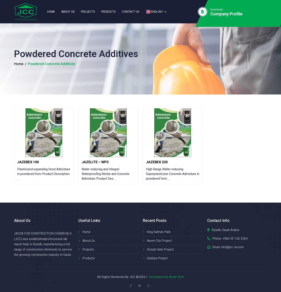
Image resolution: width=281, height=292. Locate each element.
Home (51, 11)
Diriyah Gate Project (160, 249)
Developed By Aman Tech (166, 277)
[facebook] (130, 285)
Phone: (230, 238)
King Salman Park (159, 232)
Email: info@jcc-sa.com (228, 247)
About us (68, 11)
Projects (88, 11)
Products (108, 11)
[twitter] (139, 285)
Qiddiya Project (157, 258)
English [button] (154, 12)
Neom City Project (159, 241)
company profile (226, 14)
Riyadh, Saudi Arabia (225, 230)
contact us (130, 11)
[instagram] (148, 285)
